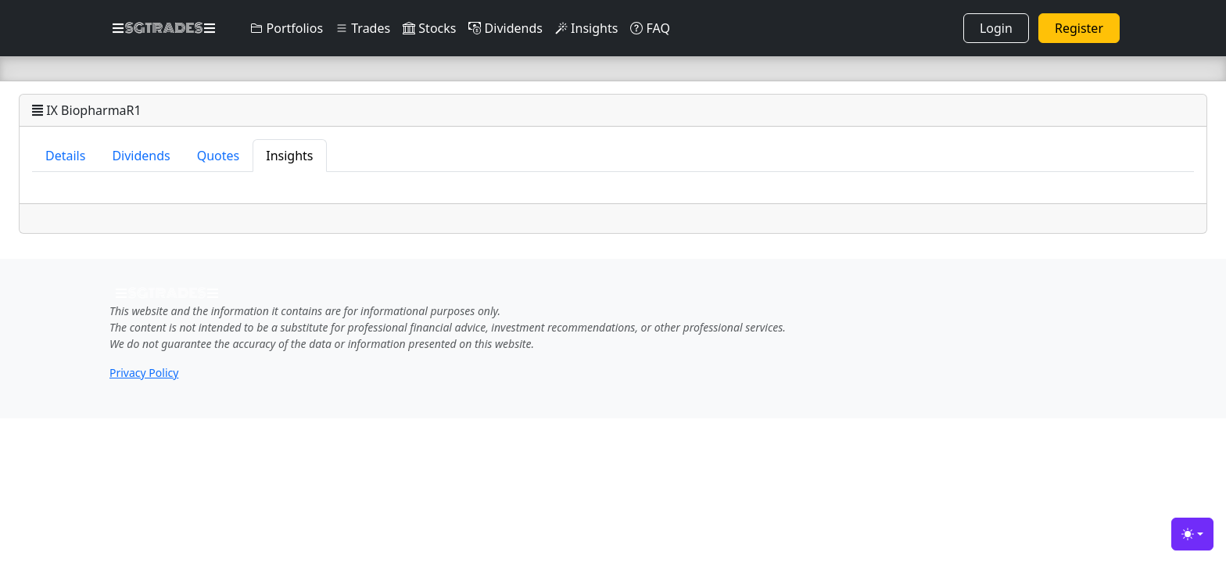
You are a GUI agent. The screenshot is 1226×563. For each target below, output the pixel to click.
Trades (362, 28)
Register (1079, 28)
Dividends (505, 28)
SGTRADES (164, 28)
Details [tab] (65, 155)
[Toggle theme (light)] (1192, 534)
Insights (586, 28)
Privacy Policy (143, 372)
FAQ (650, 28)
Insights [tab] (289, 155)
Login (996, 28)
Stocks (429, 28)
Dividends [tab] (141, 155)
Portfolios (286, 28)
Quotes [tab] (218, 155)
